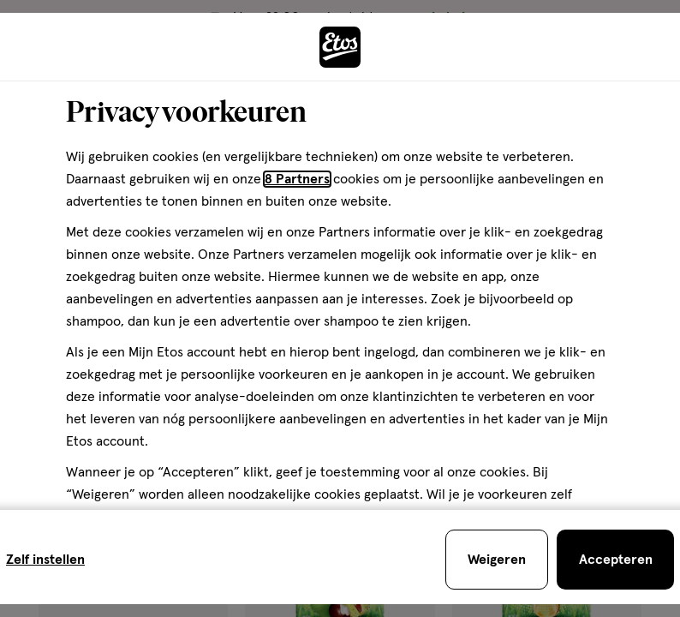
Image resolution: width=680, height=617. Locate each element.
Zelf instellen (45, 559)
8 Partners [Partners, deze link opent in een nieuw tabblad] (297, 179)
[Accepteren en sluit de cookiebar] (615, 560)
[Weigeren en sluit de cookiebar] (496, 560)
